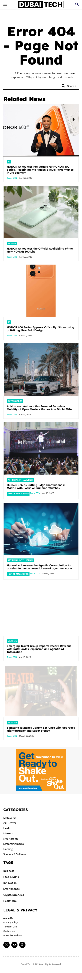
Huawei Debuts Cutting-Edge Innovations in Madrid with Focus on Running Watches (36, 486)
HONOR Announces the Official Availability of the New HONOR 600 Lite (40, 250)
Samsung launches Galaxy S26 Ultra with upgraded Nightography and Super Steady (41, 729)
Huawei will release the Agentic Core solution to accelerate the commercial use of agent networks (39, 567)
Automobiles (15, 401)
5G (9, 161)
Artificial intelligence (21, 479)
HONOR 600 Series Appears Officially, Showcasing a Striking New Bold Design (40, 329)
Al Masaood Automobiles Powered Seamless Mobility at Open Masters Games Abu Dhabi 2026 (39, 408)
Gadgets (12, 640)
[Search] (69, 86)
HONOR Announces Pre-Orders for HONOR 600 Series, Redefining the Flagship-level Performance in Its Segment (40, 169)
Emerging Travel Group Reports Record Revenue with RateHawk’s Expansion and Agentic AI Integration (39, 649)
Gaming (12, 243)
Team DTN (12, 177)
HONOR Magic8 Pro (18, 493)
